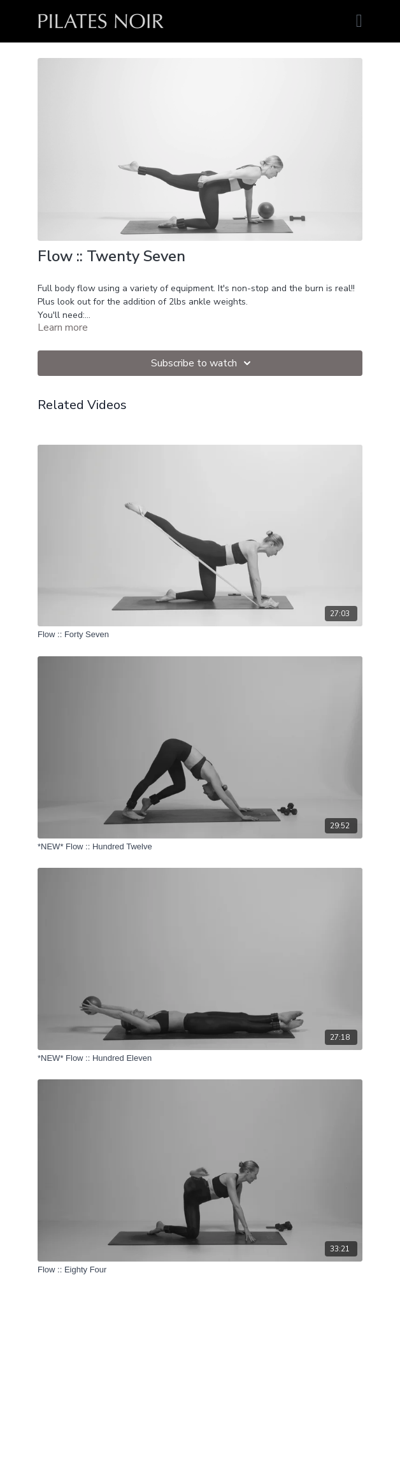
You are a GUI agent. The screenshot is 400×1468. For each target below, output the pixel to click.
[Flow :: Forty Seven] (200, 634)
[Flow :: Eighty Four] (200, 1269)
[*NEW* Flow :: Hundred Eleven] (200, 1058)
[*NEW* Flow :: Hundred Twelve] (200, 846)
